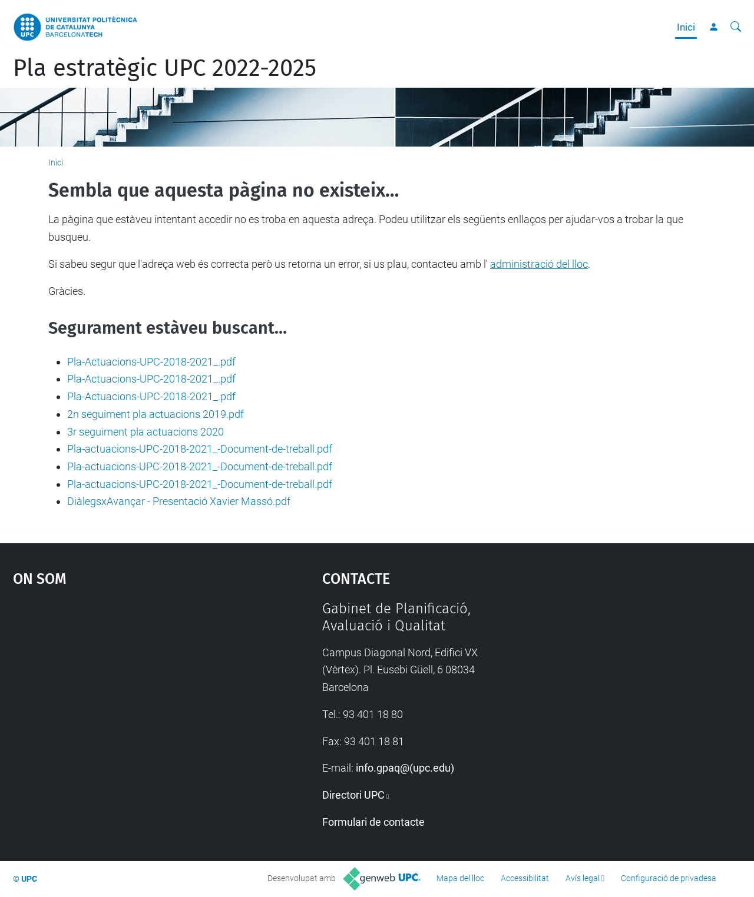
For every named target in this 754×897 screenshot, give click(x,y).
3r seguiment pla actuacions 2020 (145, 432)
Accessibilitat (525, 878)
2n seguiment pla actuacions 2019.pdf (155, 414)
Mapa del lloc (460, 878)
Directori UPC (353, 795)
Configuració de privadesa (668, 878)
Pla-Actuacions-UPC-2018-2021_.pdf (151, 362)
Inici (686, 27)
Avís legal (583, 878)
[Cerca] (735, 27)
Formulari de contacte (373, 822)
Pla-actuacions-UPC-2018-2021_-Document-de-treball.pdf (199, 449)
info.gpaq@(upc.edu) (405, 768)
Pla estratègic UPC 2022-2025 (164, 68)
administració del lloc (539, 264)
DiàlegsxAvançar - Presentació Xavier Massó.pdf (178, 501)
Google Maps (129, 688)
